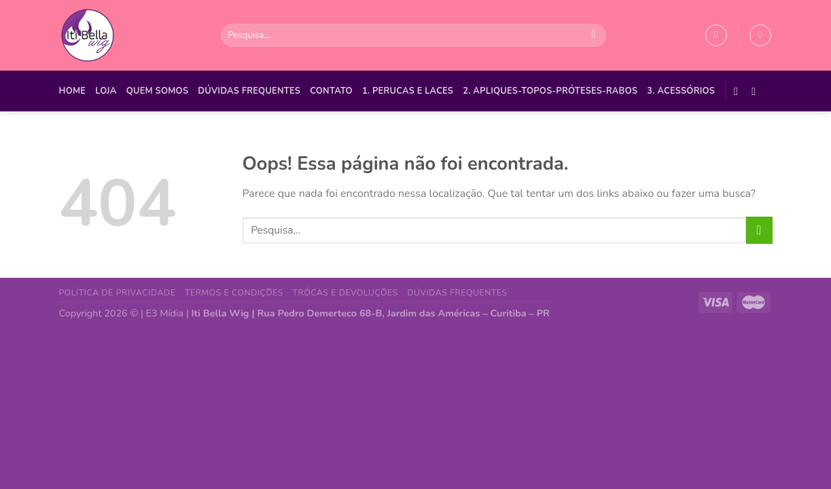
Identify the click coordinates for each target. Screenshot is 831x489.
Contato (331, 91)
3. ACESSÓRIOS (681, 91)
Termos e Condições (234, 292)
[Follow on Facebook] (739, 91)
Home (72, 91)
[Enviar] (593, 35)
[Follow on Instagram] (757, 91)
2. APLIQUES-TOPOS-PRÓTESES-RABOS (550, 91)
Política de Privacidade (117, 292)
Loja (105, 91)
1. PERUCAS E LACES (407, 91)
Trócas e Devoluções (345, 292)
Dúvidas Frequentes (249, 91)
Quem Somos (157, 91)
